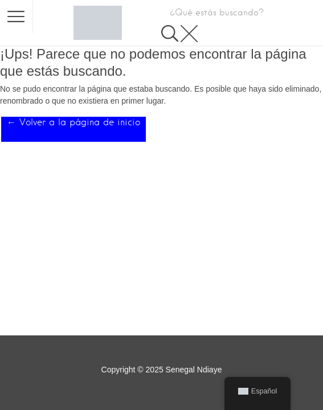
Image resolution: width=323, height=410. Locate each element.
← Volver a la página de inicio (73, 122)
